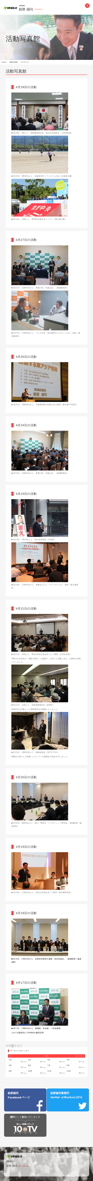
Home (4, 62)
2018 (46, 1056)
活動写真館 (13, 62)
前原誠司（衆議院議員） (30, 7)
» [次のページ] (20, 1046)
